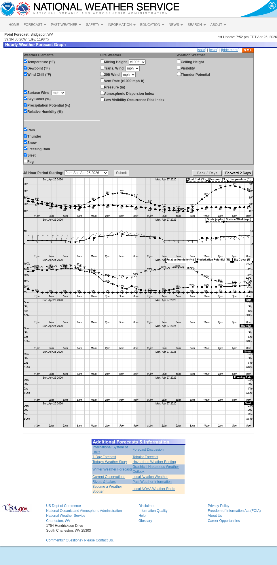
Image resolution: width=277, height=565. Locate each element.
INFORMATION (121, 25)
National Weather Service (65, 516)
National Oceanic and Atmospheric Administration (84, 511)
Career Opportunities (224, 521)
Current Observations (108, 477)
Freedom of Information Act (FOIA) (234, 511)
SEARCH (196, 25)
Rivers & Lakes (104, 482)
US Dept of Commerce (63, 506)
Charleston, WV (58, 521)
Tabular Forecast (145, 457)
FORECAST (35, 25)
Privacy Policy (218, 506)
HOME (14, 25)
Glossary (145, 521)
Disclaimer (146, 506)
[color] (214, 50)
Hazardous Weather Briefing (154, 462)
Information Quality (153, 511)
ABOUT (218, 25)
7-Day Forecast (104, 457)
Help (142, 516)
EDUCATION (152, 25)
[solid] (201, 50)
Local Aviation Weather (150, 477)
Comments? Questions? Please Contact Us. (80, 540)
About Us (215, 516)
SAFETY (94, 25)
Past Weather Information (152, 482)
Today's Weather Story (109, 462)
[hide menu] (230, 50)
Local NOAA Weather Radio (153, 489)
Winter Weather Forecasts (112, 469)
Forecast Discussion (148, 450)
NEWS (176, 25)
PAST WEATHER (66, 25)
